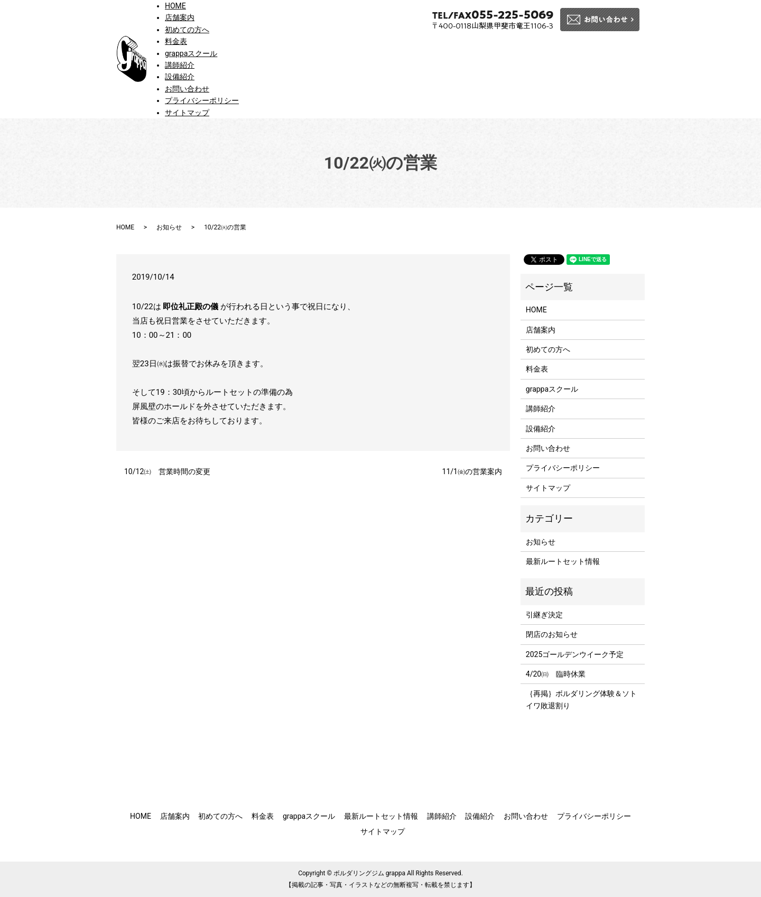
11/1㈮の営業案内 (472, 471)
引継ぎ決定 (544, 615)
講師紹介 (179, 65)
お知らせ (169, 227)
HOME (175, 6)
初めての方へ (187, 29)
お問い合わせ (187, 89)
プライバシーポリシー (202, 100)
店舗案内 (179, 17)
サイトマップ (187, 112)
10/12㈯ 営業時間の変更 (167, 471)
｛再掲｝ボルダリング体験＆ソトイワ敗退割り (581, 699)
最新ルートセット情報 (563, 561)
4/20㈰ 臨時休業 (556, 674)
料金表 (176, 41)
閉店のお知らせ (552, 634)
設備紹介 (179, 76)
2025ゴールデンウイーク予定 (575, 654)
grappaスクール (191, 53)
